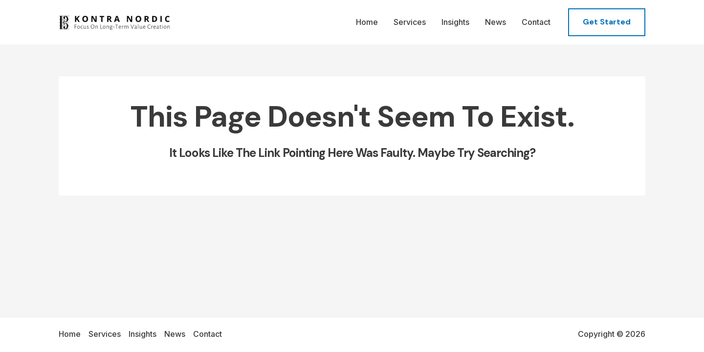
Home (367, 22)
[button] (606, 22)
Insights (455, 22)
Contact (536, 22)
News (495, 22)
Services (410, 22)
